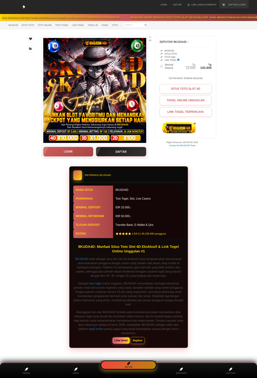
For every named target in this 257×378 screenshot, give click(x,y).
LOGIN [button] (68, 151)
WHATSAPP (181, 370)
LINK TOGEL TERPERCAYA (185, 111)
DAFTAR (129, 365)
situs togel (95, 283)
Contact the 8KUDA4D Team (182, 145)
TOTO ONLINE (45, 25)
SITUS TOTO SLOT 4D (185, 88)
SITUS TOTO (28, 25)
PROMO (26, 370)
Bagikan (137, 340)
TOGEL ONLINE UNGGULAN (185, 100)
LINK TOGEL (78, 25)
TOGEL (105, 25)
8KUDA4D (13, 25)
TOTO (115, 25)
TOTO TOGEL (61, 25)
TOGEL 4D (93, 25)
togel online (96, 328)
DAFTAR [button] (121, 151)
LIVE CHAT (230, 370)
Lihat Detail (121, 340)
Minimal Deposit (188, 66)
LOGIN (76, 370)
